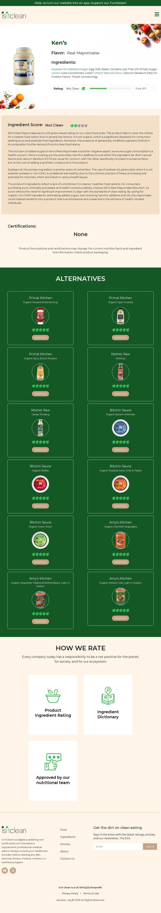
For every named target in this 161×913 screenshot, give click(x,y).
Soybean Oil (59, 69)
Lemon (55, 73)
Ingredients (67, 836)
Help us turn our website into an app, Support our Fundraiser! (80, 3)
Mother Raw (120, 354)
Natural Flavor (113, 73)
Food (63, 829)
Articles (65, 844)
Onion (98, 73)
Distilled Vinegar (78, 69)
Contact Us (67, 858)
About (64, 851)
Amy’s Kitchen (120, 522)
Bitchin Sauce (120, 410)
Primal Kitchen (40, 298)
